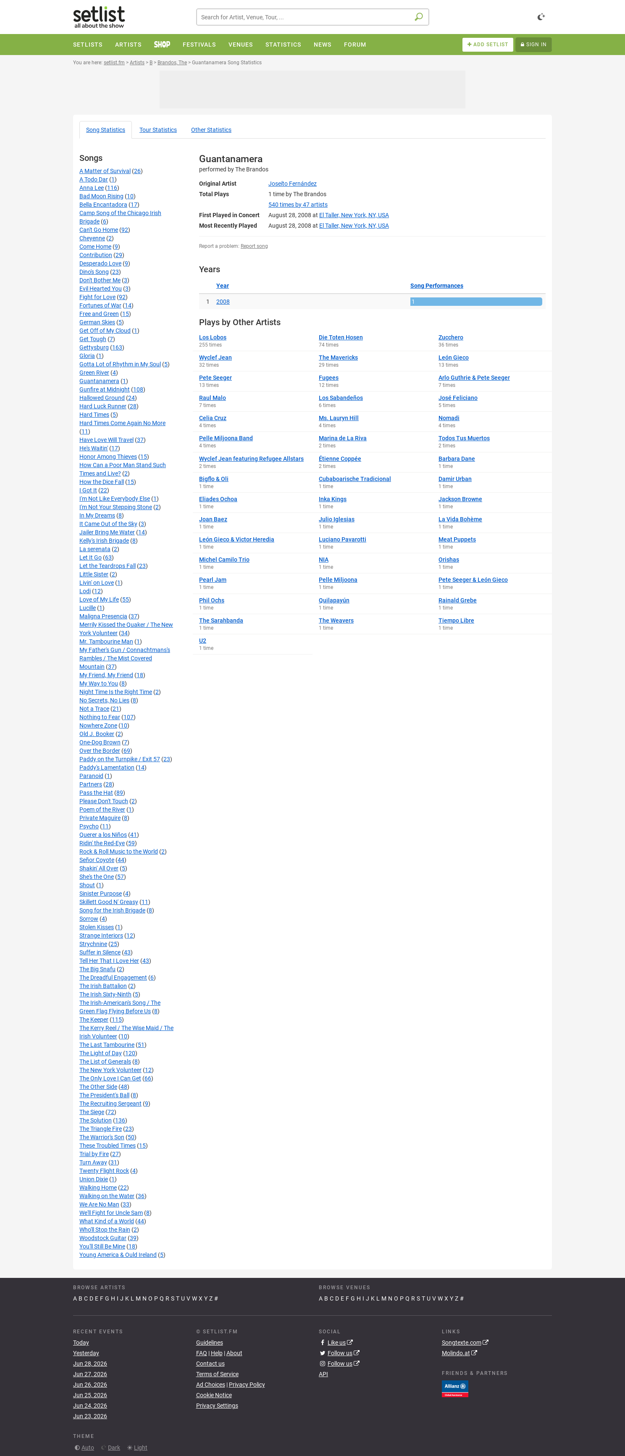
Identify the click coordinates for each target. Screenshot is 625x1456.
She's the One (96, 876)
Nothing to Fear (99, 717)
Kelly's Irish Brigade (104, 540)
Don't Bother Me (100, 280)
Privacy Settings (217, 1405)
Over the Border (99, 750)
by (298, 204)
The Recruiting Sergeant (110, 1103)
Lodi (85, 591)
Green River (94, 372)
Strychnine (93, 944)
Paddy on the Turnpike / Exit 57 (119, 759)
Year (222, 285)
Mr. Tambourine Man (106, 641)
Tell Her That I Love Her (109, 960)
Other (211, 129)
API (323, 1374)
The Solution (95, 1120)
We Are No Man (99, 1204)
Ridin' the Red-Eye (102, 843)
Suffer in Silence (100, 952)
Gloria (87, 355)
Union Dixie (93, 1179)
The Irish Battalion (103, 986)
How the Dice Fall (101, 481)
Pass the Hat (96, 792)
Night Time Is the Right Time (115, 692)
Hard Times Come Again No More (122, 423)
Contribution (95, 255)
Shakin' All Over (98, 868)
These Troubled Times (107, 1145)
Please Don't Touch (103, 801)
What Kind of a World (106, 1221)
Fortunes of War (100, 305)
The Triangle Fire (100, 1128)
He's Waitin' (93, 448)
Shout (87, 885)
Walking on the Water (106, 1196)
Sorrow (88, 918)
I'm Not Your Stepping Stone (115, 507)
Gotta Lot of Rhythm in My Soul (120, 364)
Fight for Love (97, 297)
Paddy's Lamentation (106, 767)
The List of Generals (105, 1061)
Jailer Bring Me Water (107, 532)
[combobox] (312, 17)
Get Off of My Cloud (105, 330)
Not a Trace (94, 708)
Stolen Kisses (96, 927)
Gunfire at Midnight (104, 389)
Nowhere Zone (98, 725)
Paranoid (91, 776)
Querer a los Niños (103, 834)
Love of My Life (99, 599)
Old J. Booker (96, 734)
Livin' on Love (96, 582)
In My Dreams (97, 515)
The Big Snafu (97, 969)
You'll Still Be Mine (102, 1246)
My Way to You (98, 683)
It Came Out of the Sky (108, 523)
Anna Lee (91, 187)
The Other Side (98, 1086)
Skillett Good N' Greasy (108, 902)
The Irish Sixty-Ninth (105, 994)
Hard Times (94, 414)
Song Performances (436, 285)
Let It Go (90, 557)
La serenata (94, 549)
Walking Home (98, 1187)
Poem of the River (102, 809)
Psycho (89, 826)
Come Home (95, 246)
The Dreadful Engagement (113, 977)
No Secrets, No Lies (104, 700)
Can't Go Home (98, 229)
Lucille (87, 607)
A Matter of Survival (105, 171)
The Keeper (93, 1019)
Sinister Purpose (100, 893)
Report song (254, 246)
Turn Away (93, 1162)
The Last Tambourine (106, 1044)
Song (105, 129)
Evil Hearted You (100, 288)
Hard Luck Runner (102, 406)
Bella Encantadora (103, 204)
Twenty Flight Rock (104, 1170)
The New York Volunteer (110, 1070)
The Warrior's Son (101, 1137)
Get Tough (92, 339)
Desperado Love (100, 263)
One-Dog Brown (100, 742)
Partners (90, 784)
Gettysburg (94, 347)
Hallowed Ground (102, 397)
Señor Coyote (96, 860)
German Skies (97, 322)
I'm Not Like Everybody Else (114, 498)
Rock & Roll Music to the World (118, 851)
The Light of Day (100, 1053)
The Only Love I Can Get (110, 1078)
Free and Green (99, 313)
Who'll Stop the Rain (104, 1229)
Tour (158, 129)
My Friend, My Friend (106, 675)
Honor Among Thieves (108, 456)
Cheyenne (92, 238)
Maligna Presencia (103, 616)
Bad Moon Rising (101, 196)
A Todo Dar (93, 179)
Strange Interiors (101, 935)
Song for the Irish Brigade (112, 910)
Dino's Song (94, 271)
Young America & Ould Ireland (118, 1254)
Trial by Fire (94, 1154)
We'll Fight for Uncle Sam (111, 1212)
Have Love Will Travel (106, 439)
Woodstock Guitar (102, 1238)
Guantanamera (99, 381)
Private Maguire (100, 818)
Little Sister (93, 574)
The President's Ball (104, 1095)
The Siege (91, 1112)
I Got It (88, 490)
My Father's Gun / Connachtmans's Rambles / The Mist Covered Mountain (124, 658)
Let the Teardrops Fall (107, 565)
